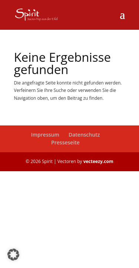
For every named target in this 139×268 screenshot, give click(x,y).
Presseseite (65, 142)
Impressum (45, 134)
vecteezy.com (98, 161)
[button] (13, 254)
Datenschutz (84, 134)
